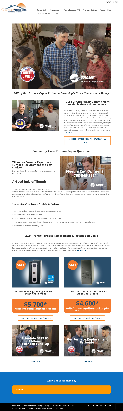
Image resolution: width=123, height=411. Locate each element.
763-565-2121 (68, 132)
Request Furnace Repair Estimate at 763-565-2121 (87, 140)
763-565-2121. (81, 250)
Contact (56, 14)
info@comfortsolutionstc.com (42, 408)
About (102, 10)
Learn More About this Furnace (35, 318)
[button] (12, 395)
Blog (109, 10)
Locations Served (43, 14)
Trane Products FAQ (72, 10)
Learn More (35, 361)
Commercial (54, 10)
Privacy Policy (58, 408)
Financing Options (90, 10)
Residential (41, 10)
